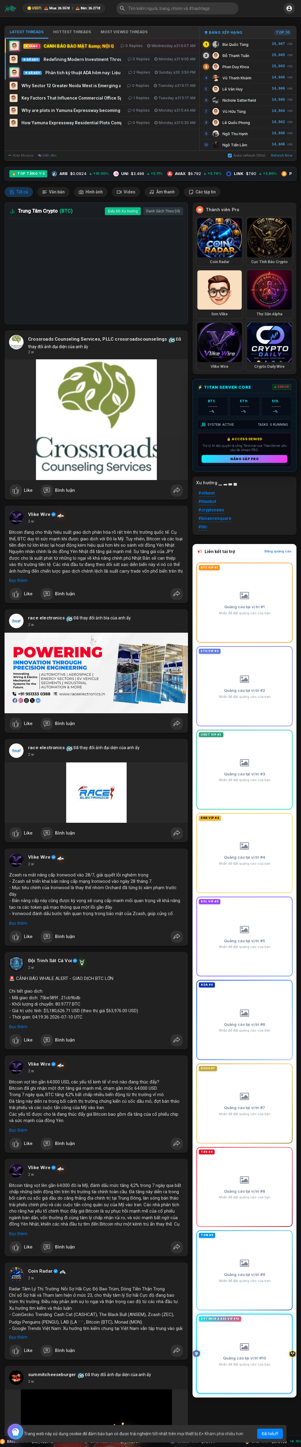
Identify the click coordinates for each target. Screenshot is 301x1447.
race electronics (46, 618)
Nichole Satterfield (239, 100)
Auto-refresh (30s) (246, 155)
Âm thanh (162, 192)
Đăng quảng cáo (277, 551)
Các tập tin (202, 192)
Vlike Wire (39, 514)
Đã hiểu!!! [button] (270, 1433)
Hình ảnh (91, 192)
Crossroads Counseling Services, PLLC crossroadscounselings (97, 339)
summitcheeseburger (52, 1374)
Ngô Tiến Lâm (234, 145)
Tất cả (18, 192)
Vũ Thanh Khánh (236, 78)
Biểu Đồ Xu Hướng (123, 211)
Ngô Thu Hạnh (235, 134)
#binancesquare (214, 518)
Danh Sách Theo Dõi (163, 211)
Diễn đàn (47, 155)
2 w (31, 352)
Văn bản (53, 192)
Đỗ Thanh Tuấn (235, 55)
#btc (202, 526)
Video (126, 192)
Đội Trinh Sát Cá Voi (50, 960)
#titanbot (207, 501)
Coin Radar (40, 1271)
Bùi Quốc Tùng (235, 44)
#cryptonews (211, 509)
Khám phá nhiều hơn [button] (224, 1433)
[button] (177, 8)
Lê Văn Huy (232, 89)
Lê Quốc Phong (236, 122)
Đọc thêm (18, 580)
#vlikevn (206, 493)
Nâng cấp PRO (244, 459)
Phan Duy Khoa (235, 67)
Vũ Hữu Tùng (234, 111)
